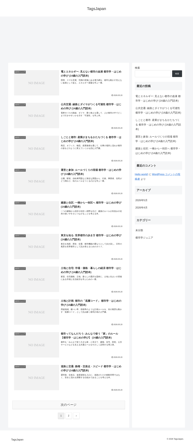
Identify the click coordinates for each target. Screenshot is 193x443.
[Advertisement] (96, 39)
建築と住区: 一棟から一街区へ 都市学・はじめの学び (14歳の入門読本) (158, 150)
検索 (137, 67)
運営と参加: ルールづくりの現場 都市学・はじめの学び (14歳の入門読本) (156, 139)
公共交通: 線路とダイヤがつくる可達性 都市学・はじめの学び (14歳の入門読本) (158, 110)
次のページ (69, 404)
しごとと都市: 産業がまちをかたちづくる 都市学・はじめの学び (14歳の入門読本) (158, 125)
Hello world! (141, 174)
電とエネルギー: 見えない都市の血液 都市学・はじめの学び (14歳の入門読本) (158, 98)
